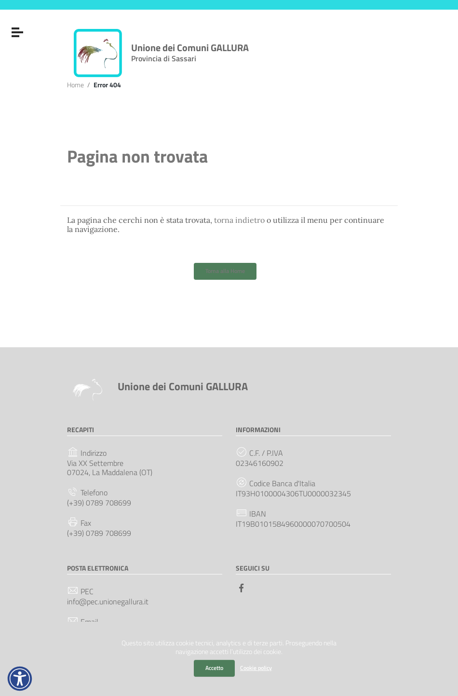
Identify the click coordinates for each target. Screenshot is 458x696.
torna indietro (239, 220)
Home (75, 85)
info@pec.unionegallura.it (107, 601)
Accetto (214, 667)
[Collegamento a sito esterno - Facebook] (241, 587)
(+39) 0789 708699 (99, 502)
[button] (19, 678)
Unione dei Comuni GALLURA (190, 50)
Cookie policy (256, 667)
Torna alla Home (225, 270)
